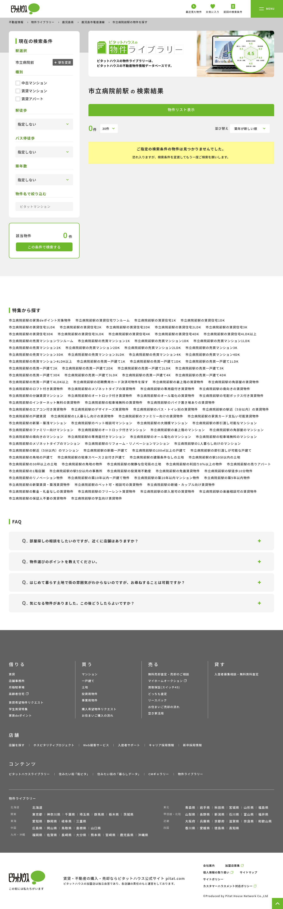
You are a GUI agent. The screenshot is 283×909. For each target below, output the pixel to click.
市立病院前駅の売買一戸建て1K (101, 361)
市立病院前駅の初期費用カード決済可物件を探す (110, 382)
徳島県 (219, 828)
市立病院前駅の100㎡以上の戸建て (159, 450)
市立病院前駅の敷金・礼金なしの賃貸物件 (41, 491)
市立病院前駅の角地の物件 (82, 464)
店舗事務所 (17, 681)
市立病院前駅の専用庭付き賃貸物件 (167, 388)
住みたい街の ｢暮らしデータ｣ (118, 774)
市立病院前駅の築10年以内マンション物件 (167, 477)
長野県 (205, 814)
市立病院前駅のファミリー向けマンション (41, 430)
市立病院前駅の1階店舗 (27, 471)
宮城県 (234, 807)
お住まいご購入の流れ (97, 715)
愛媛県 (205, 828)
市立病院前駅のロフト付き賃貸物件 (36, 388)
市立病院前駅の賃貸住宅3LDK (81, 334)
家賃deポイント (20, 715)
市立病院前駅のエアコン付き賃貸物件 (38, 409)
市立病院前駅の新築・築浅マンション (38, 423)
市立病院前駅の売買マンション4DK (212, 354)
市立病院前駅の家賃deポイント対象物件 (40, 320)
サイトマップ (248, 872)
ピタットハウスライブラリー (29, 774)
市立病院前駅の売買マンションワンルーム (41, 341)
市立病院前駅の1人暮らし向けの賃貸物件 (82, 416)
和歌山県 (265, 821)
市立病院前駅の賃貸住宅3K (226, 327)
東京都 (37, 814)
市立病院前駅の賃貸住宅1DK (203, 320)
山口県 (96, 828)
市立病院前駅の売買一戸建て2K (33, 368)
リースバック (157, 700)
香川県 (190, 828)
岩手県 (205, 807)
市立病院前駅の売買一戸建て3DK (34, 375)
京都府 (219, 821)
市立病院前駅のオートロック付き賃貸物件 (100, 395)
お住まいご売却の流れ (164, 707)
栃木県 (114, 814)
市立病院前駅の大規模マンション (162, 423)
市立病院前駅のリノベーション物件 (36, 477)
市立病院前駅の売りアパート (249, 464)
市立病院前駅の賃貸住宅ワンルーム (102, 320)
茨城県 (128, 814)
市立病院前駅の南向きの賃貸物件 (224, 388)
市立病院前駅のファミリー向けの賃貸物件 (151, 416)
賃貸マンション (31, 90)
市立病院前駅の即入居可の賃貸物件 (167, 491)
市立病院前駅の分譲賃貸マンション (36, 395)
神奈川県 (54, 814)
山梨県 (190, 814)
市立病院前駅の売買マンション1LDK (221, 341)
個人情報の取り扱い (216, 872)
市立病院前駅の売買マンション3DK (36, 354)
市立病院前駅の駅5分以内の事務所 (75, 471)
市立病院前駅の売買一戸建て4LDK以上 (39, 382)
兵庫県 (205, 821)
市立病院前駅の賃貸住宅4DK (177, 334)
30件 (105, 128)
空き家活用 (156, 713)
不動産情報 (16, 22)
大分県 (81, 835)
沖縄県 (143, 835)
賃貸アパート (29, 98)
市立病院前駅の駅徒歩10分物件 (228, 471)
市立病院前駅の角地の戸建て (31, 457)
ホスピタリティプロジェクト (53, 745)
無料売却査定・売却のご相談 (168, 674)
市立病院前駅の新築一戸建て (105, 450)
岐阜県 (66, 821)
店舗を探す (17, 745)
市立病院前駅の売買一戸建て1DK (155, 361)
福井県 (263, 814)
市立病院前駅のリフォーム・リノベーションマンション (127, 443)
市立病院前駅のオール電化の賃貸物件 (166, 395)
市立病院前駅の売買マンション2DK (92, 347)
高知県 (234, 828)
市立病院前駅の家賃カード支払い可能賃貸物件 (223, 416)
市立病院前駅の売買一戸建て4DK (200, 375)
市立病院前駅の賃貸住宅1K (155, 320)
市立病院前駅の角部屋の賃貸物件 (233, 382)
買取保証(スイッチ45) (164, 687)
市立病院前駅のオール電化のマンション (160, 436)
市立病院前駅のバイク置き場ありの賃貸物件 (181, 402)
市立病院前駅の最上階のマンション (178, 430)
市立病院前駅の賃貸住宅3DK (31, 334)
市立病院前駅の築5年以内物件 (227, 477)
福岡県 (37, 835)
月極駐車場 (17, 687)
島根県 (81, 828)
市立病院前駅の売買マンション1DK (161, 341)
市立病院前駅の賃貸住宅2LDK (178, 327)
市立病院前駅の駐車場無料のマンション (226, 436)
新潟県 (219, 814)
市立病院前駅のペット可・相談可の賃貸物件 (109, 484)
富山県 (249, 814)
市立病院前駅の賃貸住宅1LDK (32, 327)
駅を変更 (64, 62)
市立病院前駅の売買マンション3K (211, 347)
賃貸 (12, 674)
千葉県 (70, 814)
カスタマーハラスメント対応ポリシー (228, 886)
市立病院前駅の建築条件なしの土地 (157, 457)
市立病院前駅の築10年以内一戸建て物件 (99, 477)
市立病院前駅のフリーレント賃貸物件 (107, 491)
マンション (90, 674)
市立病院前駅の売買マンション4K (155, 354)
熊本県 (96, 835)
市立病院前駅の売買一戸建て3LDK (91, 375)
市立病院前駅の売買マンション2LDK (152, 347)
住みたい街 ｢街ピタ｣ (73, 774)
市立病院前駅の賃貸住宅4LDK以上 (230, 334)
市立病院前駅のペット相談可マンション (101, 423)
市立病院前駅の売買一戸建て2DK (87, 368)
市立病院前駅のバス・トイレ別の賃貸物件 (165, 409)
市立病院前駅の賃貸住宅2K (80, 327)
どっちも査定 (157, 694)
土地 (85, 687)
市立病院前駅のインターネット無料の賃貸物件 (44, 402)
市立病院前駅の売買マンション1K (104, 341)
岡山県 (52, 828)
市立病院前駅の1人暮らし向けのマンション (207, 443)
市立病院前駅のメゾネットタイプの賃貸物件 (102, 388)
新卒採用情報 (192, 745)
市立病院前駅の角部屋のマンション (236, 430)
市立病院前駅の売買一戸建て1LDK (212, 361)
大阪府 (190, 821)
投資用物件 (90, 694)
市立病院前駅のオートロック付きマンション (112, 430)
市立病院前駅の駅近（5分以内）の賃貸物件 (235, 409)
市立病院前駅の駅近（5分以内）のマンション (44, 450)
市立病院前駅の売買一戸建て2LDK (144, 368)
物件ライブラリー (43, 22)
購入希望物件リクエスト (99, 709)
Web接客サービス (96, 745)
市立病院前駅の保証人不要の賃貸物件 (38, 498)
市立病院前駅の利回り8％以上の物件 (194, 464)
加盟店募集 (232, 865)
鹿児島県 (68, 22)
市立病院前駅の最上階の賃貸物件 (178, 382)
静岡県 (52, 821)
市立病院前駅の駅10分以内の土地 (214, 457)
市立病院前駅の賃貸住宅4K (129, 334)
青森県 (190, 807)
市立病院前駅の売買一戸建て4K (146, 375)
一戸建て (88, 681)
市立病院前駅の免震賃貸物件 (178, 471)
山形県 (249, 807)
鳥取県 (66, 828)
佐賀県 (52, 835)
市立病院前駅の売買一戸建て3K (199, 368)
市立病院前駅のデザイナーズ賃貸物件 (100, 409)
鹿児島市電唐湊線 (93, 22)
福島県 (263, 807)
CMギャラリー (158, 774)
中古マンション (31, 82)
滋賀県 (234, 821)
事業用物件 (90, 700)
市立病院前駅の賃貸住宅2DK (128, 327)
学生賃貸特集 (18, 709)
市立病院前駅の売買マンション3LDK (96, 354)
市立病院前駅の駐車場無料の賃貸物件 (114, 402)
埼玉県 (85, 814)
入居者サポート (129, 745)
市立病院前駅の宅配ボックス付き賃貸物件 (231, 395)
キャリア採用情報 (161, 745)
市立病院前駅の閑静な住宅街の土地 (134, 464)
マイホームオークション (165, 681)
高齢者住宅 (17, 694)
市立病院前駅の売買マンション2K (35, 347)
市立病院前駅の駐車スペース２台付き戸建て (91, 457)
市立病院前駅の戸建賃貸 (27, 416)
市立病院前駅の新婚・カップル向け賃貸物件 (181, 484)
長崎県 (66, 835)
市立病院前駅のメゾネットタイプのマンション (44, 443)
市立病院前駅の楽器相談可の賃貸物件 (228, 491)
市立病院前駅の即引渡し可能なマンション (224, 423)
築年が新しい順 (245, 128)
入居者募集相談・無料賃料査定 (236, 674)
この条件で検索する (44, 247)
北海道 (37, 807)
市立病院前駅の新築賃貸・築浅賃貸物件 (39, 484)
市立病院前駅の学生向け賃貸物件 (96, 498)
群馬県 (99, 814)
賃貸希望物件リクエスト (26, 702)
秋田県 (219, 807)
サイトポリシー (213, 879)
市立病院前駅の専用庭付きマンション (97, 436)
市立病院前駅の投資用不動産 (129, 471)
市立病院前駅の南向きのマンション (36, 436)
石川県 (234, 814)
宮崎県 (110, 835)
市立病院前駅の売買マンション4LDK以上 (40, 361)
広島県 (37, 828)
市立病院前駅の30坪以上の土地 (33, 464)
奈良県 (249, 821)
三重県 (81, 821)
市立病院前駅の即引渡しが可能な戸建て (221, 450)
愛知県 (37, 821)
